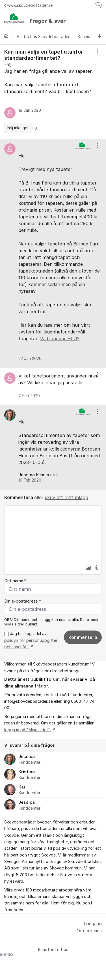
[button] (88, 567)
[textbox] (53, 534)
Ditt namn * (15, 580)
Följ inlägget (18, 128)
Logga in (93, 923)
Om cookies (89, 931)
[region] (53, 92)
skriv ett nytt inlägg (66, 497)
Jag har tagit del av (30, 640)
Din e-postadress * (22, 601)
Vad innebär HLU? (59, 338)
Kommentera (82, 637)
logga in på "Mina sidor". (27, 729)
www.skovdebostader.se (28, 5)
